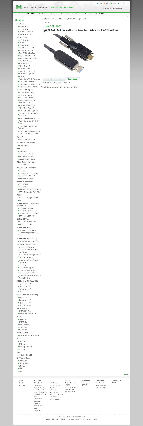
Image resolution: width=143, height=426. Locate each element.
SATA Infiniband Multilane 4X (29, 336)
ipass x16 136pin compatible (29, 241)
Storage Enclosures (40, 387)
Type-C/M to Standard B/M (28, 58)
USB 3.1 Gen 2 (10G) (25, 90)
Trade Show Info (101, 385)
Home (19, 14)
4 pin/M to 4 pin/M (25, 289)
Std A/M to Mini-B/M (26, 32)
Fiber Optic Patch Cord (26, 162)
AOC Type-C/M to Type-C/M (29, 111)
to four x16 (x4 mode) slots (28, 273)
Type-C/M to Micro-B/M (27, 53)
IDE (18, 352)
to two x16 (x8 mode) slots (28, 270)
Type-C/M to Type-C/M (27, 56)
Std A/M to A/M (24, 40)
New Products (100, 383)
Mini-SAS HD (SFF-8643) (27, 168)
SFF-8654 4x (23, 184)
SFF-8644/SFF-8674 (26, 208)
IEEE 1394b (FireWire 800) (27, 295)
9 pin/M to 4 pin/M (25, 303)
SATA (19, 317)
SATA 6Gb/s (22, 308)
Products (42, 14)
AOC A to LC (23, 76)
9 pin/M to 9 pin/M (25, 297)
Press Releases (100, 387)
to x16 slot (22, 265)
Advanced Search (70, 389)
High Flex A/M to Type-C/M (28, 134)
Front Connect (38, 398)
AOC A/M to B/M (25, 69)
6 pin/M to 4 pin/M (25, 286)
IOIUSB (114, 383)
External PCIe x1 (23, 219)
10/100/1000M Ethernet (26, 143)
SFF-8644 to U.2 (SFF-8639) (29, 213)
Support (54, 14)
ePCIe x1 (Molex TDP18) (27, 222)
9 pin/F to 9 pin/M (25, 305)
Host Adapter (38, 385)
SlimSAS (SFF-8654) (25, 181)
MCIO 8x (22, 200)
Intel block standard (26, 34)
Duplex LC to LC (25, 165)
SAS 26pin (23, 349)
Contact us (89, 14)
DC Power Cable (23, 358)
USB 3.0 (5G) (22, 37)
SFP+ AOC (23, 151)
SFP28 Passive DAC (26, 156)
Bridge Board (38, 383)
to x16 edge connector (27, 247)
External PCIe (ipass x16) (27, 238)
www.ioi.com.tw (64, 416)
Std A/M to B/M (24, 29)
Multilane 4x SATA (24, 333)
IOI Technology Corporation (49, 7)
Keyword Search (70, 392)
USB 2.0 (20, 24)
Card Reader (38, 401)
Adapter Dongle (38, 405)
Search (122, 3)
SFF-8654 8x (23, 187)
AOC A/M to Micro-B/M (27, 71)
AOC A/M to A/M (24, 63)
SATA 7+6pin (23, 322)
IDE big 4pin (23, 363)
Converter (37, 403)
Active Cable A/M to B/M (27, 81)
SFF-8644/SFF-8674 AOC (28, 211)
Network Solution (55, 399)
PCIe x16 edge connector (27, 244)
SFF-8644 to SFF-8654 (27, 216)
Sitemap (114, 3)
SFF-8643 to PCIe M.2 (27, 178)
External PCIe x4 (23, 227)
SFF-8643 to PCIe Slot (27, 176)
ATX (20, 369)
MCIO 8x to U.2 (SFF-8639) (28, 198)
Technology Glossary (71, 387)
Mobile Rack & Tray (39, 390)
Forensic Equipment (55, 385)
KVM (35, 396)
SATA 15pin (23, 327)
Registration (66, 14)
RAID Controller (54, 383)
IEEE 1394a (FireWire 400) (27, 281)
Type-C (20, 137)
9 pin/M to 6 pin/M (25, 300)
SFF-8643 (22, 171)
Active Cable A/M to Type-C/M (29, 84)
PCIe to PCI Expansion (56, 394)
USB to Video (53, 390)
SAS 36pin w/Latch (25, 347)
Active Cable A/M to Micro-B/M (29, 79)
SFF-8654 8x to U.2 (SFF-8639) (30, 192)
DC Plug (22, 366)
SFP (18, 148)
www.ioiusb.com (78, 416)
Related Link (101, 14)
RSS (107, 3)
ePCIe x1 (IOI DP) (25, 224)
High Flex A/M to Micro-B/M (28, 87)
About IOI (31, 14)
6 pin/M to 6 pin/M (25, 284)
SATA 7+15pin (24, 325)
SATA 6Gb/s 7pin (25, 311)
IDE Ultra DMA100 (25, 355)
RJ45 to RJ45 (24, 145)
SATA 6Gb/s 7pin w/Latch (28, 314)
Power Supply (38, 410)
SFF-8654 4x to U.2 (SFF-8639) (30, 189)
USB (20, 371)
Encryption (53, 387)
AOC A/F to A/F (24, 66)
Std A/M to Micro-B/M (26, 48)
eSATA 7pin (23, 330)
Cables (53, 19)
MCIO (19, 195)
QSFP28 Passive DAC (27, 159)
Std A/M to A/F (24, 27)
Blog (101, 3)
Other (21, 292)
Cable (36, 408)
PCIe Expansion (54, 392)
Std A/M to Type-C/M (26, 50)
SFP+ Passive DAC (26, 154)
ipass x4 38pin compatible (28, 230)
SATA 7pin (22, 319)
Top (127, 374)
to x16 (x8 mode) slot (26, 268)
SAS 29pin (23, 344)
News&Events (77, 14)
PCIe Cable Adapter (55, 397)
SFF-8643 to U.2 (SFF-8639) (29, 173)
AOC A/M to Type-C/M (26, 74)
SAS (19, 339)
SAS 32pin (23, 341)
